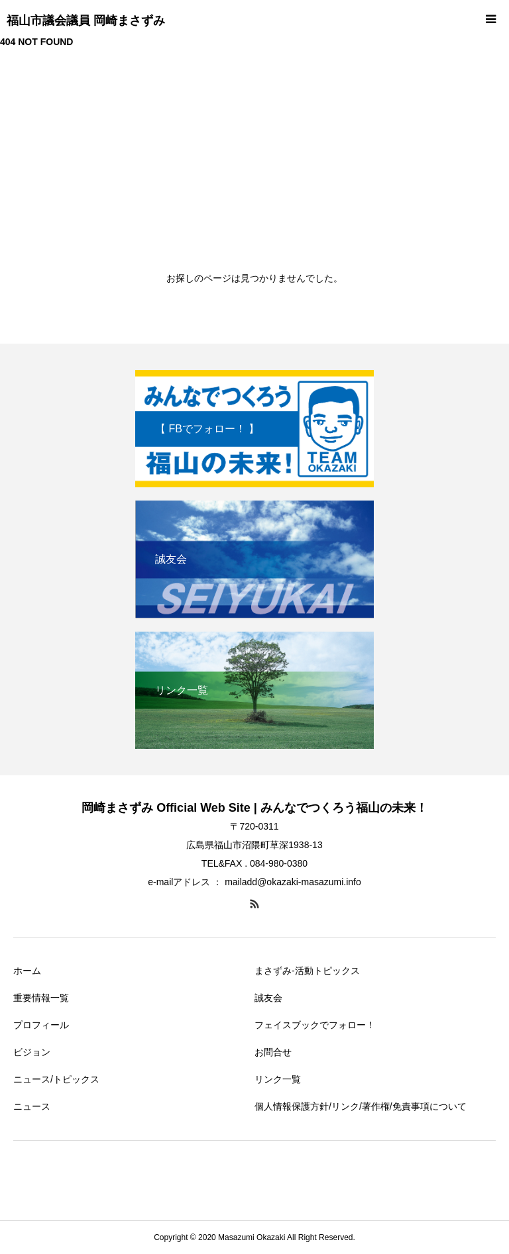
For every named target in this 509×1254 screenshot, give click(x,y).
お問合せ (273, 1052)
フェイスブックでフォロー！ (314, 1025)
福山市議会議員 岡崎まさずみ (86, 20)
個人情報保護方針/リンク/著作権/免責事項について (360, 1106)
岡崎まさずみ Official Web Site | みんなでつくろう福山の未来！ (254, 807)
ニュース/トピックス (56, 1079)
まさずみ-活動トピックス (307, 970)
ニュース (31, 1106)
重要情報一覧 (41, 997)
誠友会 (268, 997)
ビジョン (31, 1052)
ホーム (27, 970)
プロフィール (41, 1025)
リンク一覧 (277, 1079)
